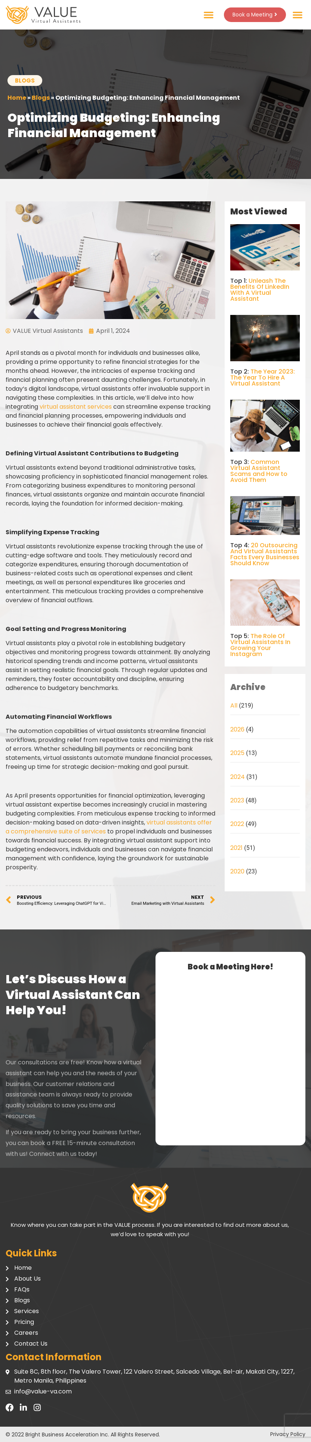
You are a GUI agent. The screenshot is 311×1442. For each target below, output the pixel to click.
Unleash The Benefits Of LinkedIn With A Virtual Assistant (259, 289)
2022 (237, 824)
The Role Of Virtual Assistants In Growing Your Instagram (260, 645)
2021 (236, 848)
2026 (237, 729)
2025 (237, 753)
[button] (207, 14)
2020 (237, 871)
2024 (237, 777)
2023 (237, 800)
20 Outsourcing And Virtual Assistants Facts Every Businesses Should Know (264, 554)
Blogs (41, 97)
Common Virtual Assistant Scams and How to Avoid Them (258, 471)
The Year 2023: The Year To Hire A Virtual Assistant (262, 377)
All (233, 705)
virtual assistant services (76, 406)
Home (16, 97)
